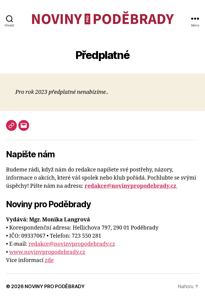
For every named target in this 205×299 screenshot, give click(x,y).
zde (49, 260)
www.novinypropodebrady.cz (47, 252)
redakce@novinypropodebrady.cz (72, 244)
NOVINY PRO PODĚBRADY (55, 286)
